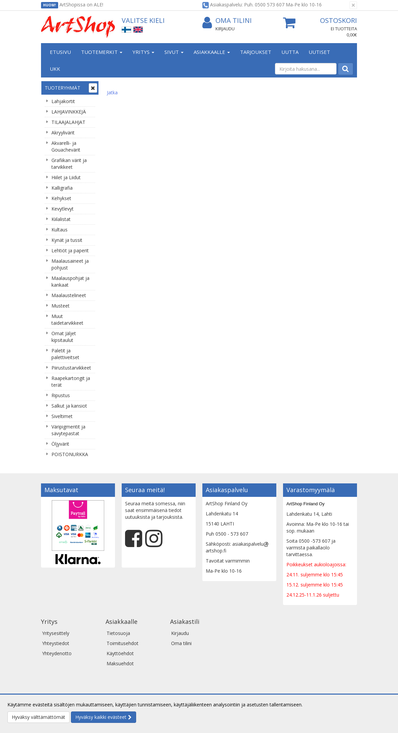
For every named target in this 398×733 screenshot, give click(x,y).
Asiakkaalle (212, 52)
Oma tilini (227, 21)
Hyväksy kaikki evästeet (100, 717)
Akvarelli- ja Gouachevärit (65, 146)
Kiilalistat (61, 219)
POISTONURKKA (69, 454)
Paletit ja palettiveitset (65, 353)
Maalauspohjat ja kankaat (70, 281)
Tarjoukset (255, 52)
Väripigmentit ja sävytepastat (68, 430)
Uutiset (319, 52)
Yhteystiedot (55, 643)
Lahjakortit (63, 101)
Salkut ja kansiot (69, 406)
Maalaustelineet (68, 295)
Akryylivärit (63, 132)
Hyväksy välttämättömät (38, 717)
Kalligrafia (62, 188)
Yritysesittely (55, 633)
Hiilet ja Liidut (66, 177)
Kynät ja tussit (66, 240)
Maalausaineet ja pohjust (70, 264)
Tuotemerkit (101, 52)
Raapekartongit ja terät (70, 381)
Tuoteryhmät (62, 88)
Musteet (60, 305)
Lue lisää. (314, 704)
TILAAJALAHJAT (68, 122)
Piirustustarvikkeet (71, 367)
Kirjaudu (225, 29)
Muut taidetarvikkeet (67, 319)
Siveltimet (62, 416)
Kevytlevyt (62, 208)
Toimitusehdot (122, 643)
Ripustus (60, 395)
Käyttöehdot (120, 653)
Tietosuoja (118, 633)
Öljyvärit (60, 444)
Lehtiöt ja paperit (70, 250)
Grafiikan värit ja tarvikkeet (69, 163)
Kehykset (61, 198)
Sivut (174, 52)
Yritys (143, 52)
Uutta (289, 52)
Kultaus (59, 229)
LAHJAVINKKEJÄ (68, 111)
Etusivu (60, 52)
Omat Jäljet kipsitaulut (63, 336)
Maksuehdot (120, 663)
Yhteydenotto (57, 653)
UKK (55, 68)
